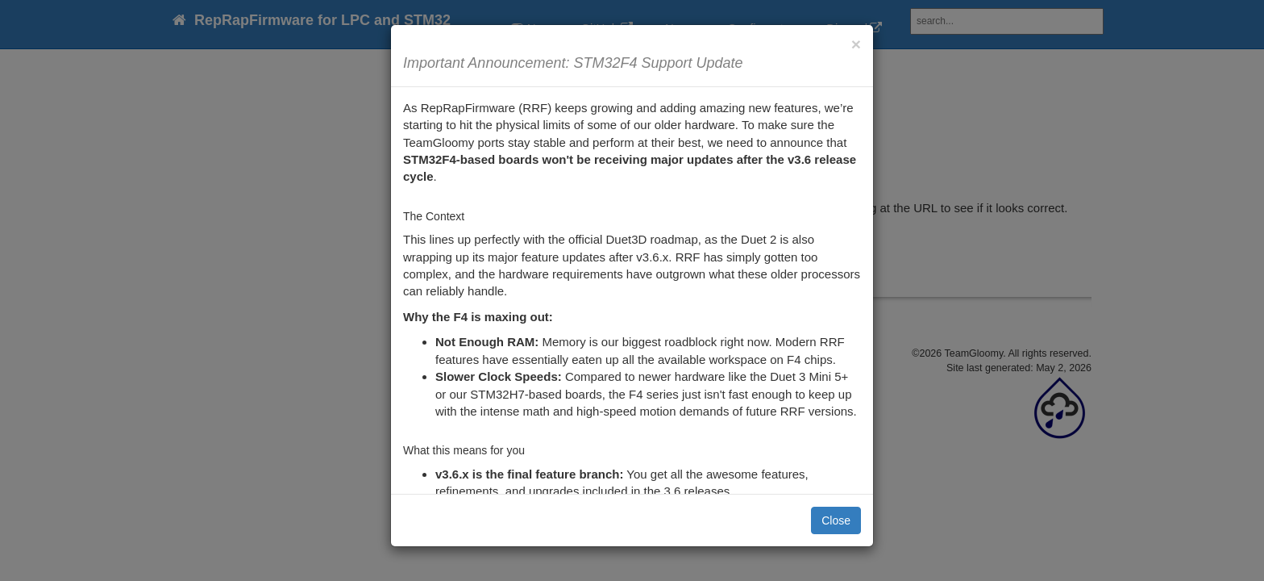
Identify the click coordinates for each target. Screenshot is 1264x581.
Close (835, 520)
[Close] (856, 44)
